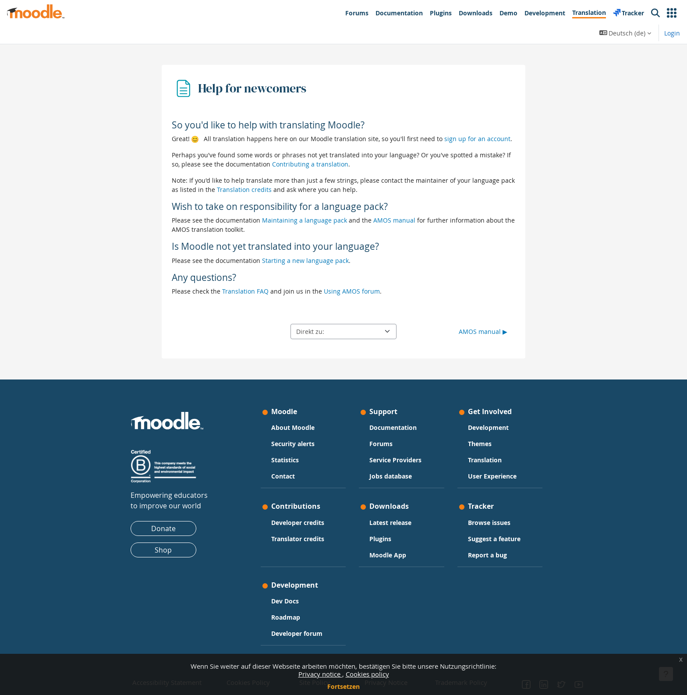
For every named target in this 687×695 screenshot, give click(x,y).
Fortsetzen (343, 686)
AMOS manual (394, 220)
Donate (163, 528)
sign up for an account (477, 139)
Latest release (390, 522)
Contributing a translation (310, 164)
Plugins (380, 539)
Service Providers (395, 460)
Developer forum (296, 633)
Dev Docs (285, 601)
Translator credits (297, 539)
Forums (381, 444)
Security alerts (293, 444)
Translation (485, 460)
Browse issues (489, 522)
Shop (163, 550)
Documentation (393, 427)
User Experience (492, 476)
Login (672, 33)
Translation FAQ (245, 291)
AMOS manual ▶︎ (483, 331)
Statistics (285, 460)
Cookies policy (367, 674)
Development (488, 427)
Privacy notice (320, 674)
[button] (671, 13)
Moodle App (387, 555)
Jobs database (390, 476)
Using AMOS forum (352, 291)
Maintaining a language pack (304, 220)
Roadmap (285, 617)
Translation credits (244, 189)
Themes (480, 444)
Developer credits (297, 522)
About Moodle (293, 427)
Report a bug (487, 555)
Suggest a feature (494, 539)
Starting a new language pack (305, 260)
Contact (283, 476)
